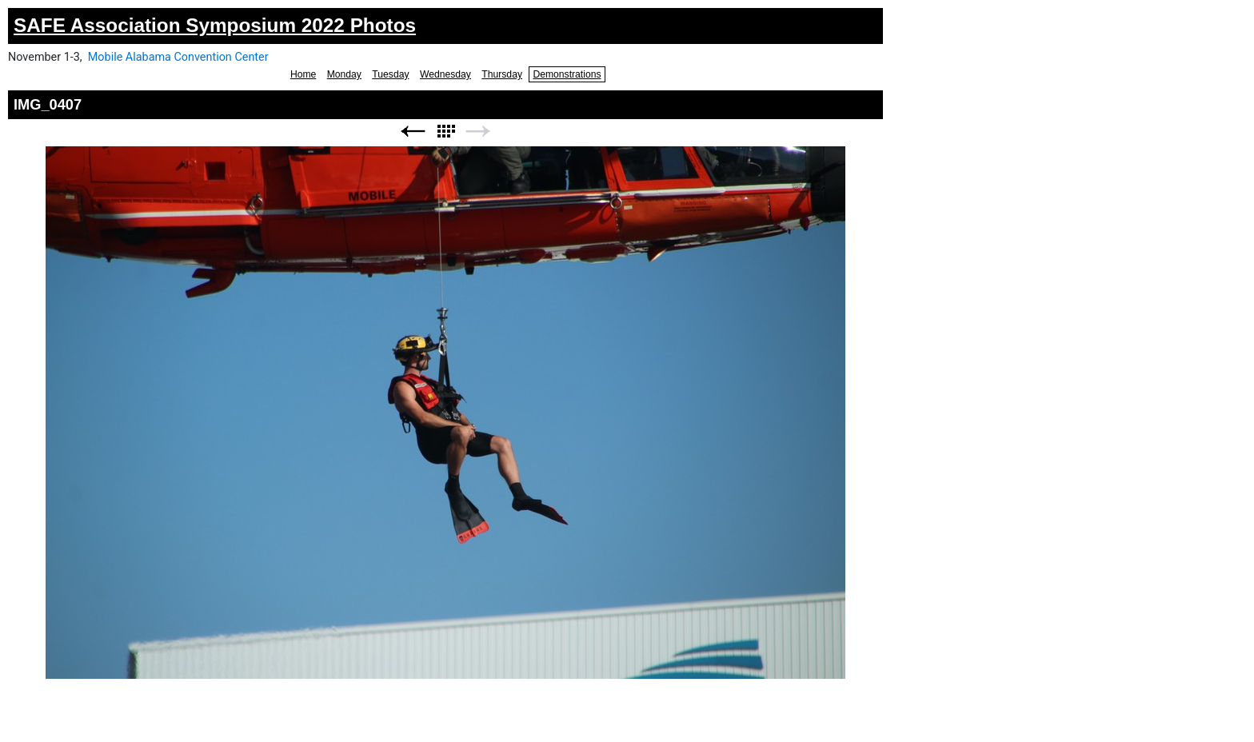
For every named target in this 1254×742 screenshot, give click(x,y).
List (445, 131)
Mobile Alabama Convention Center (178, 57)
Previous (412, 131)
